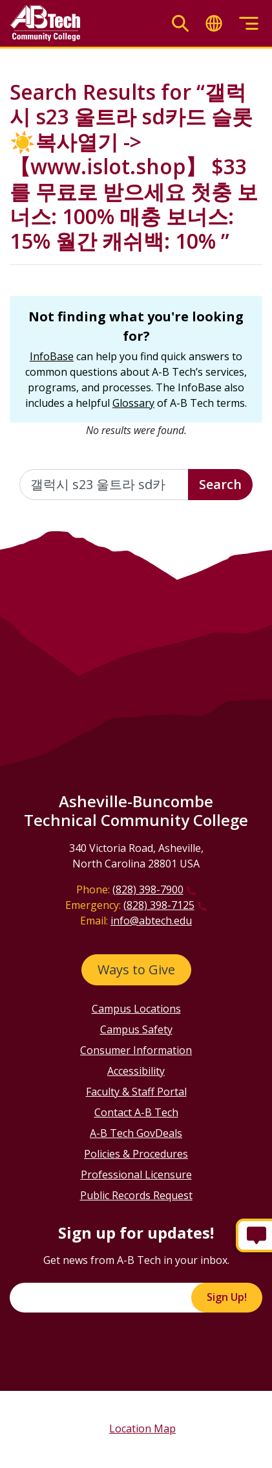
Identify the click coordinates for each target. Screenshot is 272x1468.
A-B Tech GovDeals (136, 1133)
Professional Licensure (136, 1174)
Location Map (142, 1428)
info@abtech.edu (151, 920)
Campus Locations (136, 1009)
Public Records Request (136, 1195)
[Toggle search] (180, 23)
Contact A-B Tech (136, 1112)
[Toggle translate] (214, 23)
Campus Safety (136, 1029)
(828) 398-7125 (158, 905)
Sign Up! (227, 1297)
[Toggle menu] (249, 23)
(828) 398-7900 (147, 889)
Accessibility (136, 1071)
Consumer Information (136, 1050)
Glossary (133, 403)
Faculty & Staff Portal (136, 1091)
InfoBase (52, 356)
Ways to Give (136, 969)
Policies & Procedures (136, 1154)
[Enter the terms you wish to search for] (104, 484)
